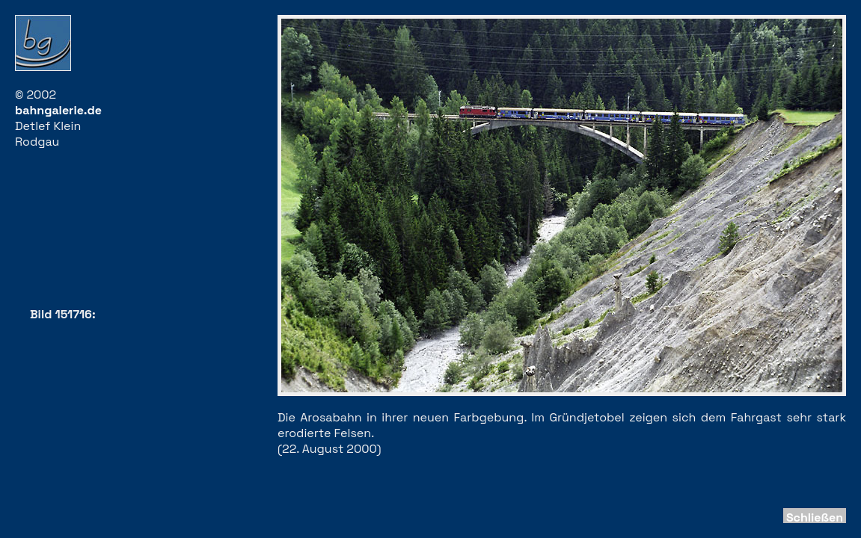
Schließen (814, 517)
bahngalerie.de (58, 110)
